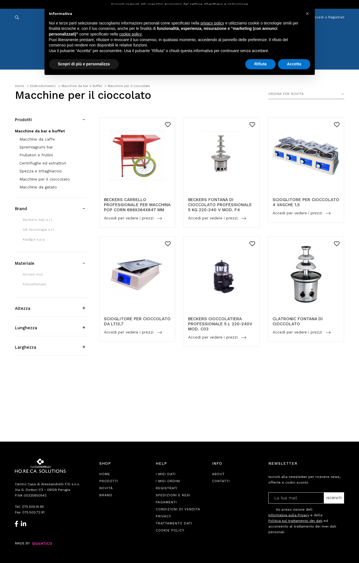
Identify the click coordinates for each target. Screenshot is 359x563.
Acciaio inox (33, 274)
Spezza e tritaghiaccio (40, 171)
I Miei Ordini (168, 481)
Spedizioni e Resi (173, 495)
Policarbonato (34, 284)
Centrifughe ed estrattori (42, 163)
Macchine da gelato (38, 187)
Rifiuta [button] (260, 64)
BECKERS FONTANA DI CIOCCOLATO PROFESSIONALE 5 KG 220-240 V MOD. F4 (220, 204)
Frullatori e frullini (36, 155)
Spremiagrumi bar (36, 147)
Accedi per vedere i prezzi (129, 218)
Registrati (166, 488)
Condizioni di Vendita (178, 509)
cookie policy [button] (130, 34)
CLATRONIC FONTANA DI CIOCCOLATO (298, 321)
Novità (106, 488)
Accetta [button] (294, 64)
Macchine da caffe (37, 139)
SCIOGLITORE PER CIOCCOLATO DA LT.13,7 (137, 321)
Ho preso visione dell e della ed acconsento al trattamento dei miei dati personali (302, 520)
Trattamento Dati (174, 523)
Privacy (163, 516)
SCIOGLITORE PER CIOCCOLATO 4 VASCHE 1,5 (306, 202)
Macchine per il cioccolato (44, 179)
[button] (307, 13)
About (218, 474)
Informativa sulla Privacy (288, 515)
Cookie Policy (170, 530)
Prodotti (108, 481)
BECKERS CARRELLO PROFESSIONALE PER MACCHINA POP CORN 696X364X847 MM (137, 204)
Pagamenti (166, 502)
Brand (105, 495)
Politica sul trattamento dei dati (295, 521)
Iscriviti (334, 498)
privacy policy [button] (212, 23)
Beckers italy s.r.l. (38, 220)
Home (104, 474)
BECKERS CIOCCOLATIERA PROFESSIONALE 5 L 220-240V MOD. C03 (220, 323)
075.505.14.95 (33, 507)
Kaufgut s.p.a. (34, 239)
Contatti (221, 481)
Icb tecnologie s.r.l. (39, 230)
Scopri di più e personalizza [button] (84, 64)
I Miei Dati (166, 474)
